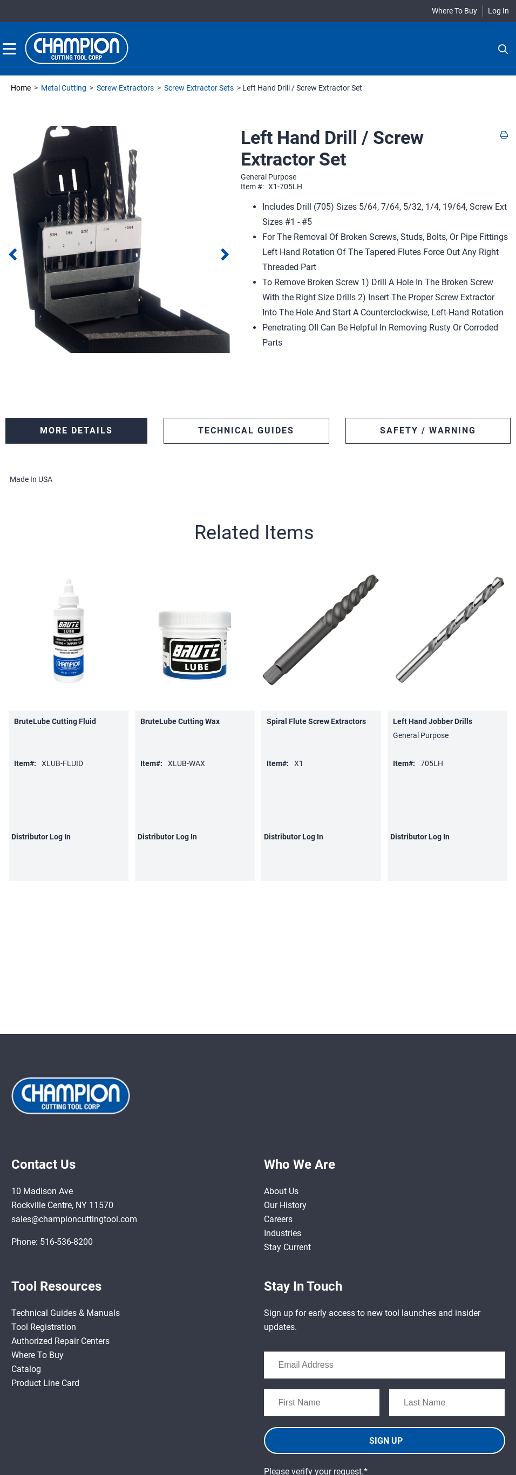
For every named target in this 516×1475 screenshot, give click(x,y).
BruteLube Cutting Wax (180, 721)
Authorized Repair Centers (60, 1341)
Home (21, 88)
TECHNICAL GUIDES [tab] (246, 430)
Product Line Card (45, 1383)
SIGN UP (386, 1441)
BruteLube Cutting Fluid (55, 721)
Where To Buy (454, 10)
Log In (498, 10)
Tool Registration (43, 1327)
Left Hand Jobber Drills (432, 721)
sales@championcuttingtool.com (74, 1219)
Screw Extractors (125, 88)
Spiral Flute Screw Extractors (316, 721)
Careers (278, 1219)
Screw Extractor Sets (198, 88)
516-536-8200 (66, 1242)
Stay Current (287, 1247)
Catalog (26, 1369)
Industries (282, 1233)
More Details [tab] (76, 430)
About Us (281, 1191)
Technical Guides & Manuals (65, 1313)
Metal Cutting (63, 88)
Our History (285, 1205)
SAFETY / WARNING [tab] (428, 430)
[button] (255, 532)
